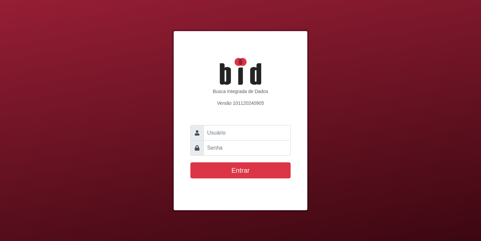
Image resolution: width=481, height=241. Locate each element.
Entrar (240, 170)
